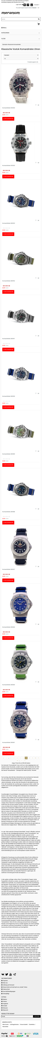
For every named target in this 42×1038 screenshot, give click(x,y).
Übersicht (5, 1010)
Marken (5, 999)
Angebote (5, 1003)
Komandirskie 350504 (8, 108)
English (22, 7)
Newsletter (5, 1026)
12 (17, 760)
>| (24, 760)
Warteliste (31, 1024)
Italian (30, 7)
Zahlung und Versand (8, 985)
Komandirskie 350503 (8, 165)
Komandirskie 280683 (8, 684)
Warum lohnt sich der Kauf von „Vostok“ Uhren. (15, 987)
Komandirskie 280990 (8, 396)
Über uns (5, 982)
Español (27, 7)
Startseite (4, 44)
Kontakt (5, 1005)
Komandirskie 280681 (8, 742)
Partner (5, 1001)
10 (35, 758)
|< (3, 758)
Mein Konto (5, 1024)
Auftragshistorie (14, 1024)
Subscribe (36, 1016)
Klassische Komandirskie (14, 44)
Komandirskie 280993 (8, 223)
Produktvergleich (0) (33, 62)
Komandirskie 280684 (8, 627)
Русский (18, 7)
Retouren (5, 1008)
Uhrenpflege (6, 993)
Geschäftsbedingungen (9, 991)
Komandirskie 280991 (8, 338)
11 (38, 758)
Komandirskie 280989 (8, 454)
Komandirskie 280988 (8, 511)
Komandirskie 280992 (8, 281)
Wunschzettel (23, 1024)
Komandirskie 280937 (8, 569)
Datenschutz (6, 989)
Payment (5, 980)
